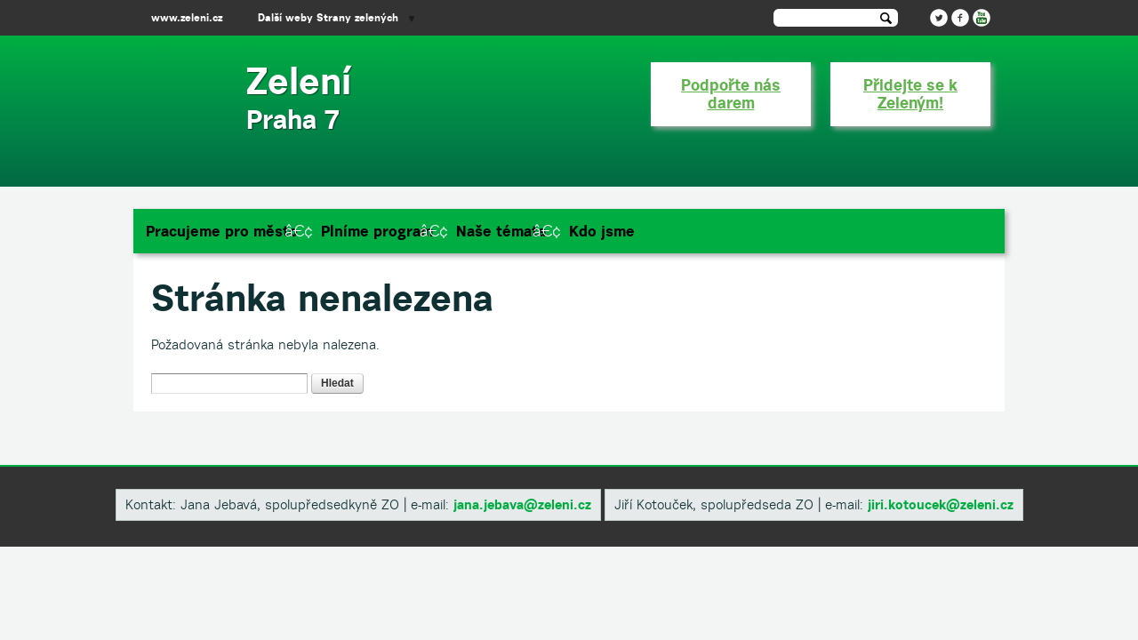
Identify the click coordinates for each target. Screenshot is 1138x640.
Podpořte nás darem (731, 94)
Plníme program (377, 231)
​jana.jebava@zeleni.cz (522, 504)
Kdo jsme (602, 231)
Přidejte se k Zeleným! (910, 94)
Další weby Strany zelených (328, 17)
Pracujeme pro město (222, 231)
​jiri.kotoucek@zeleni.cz (941, 504)
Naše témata (501, 231)
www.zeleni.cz (186, 17)
